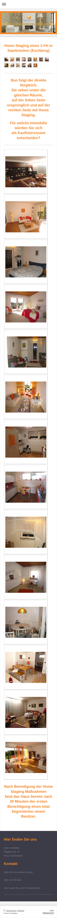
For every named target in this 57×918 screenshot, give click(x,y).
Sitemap (21, 911)
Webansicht (48, 913)
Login (52, 910)
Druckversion (10, 911)
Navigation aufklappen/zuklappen (28, 4)
